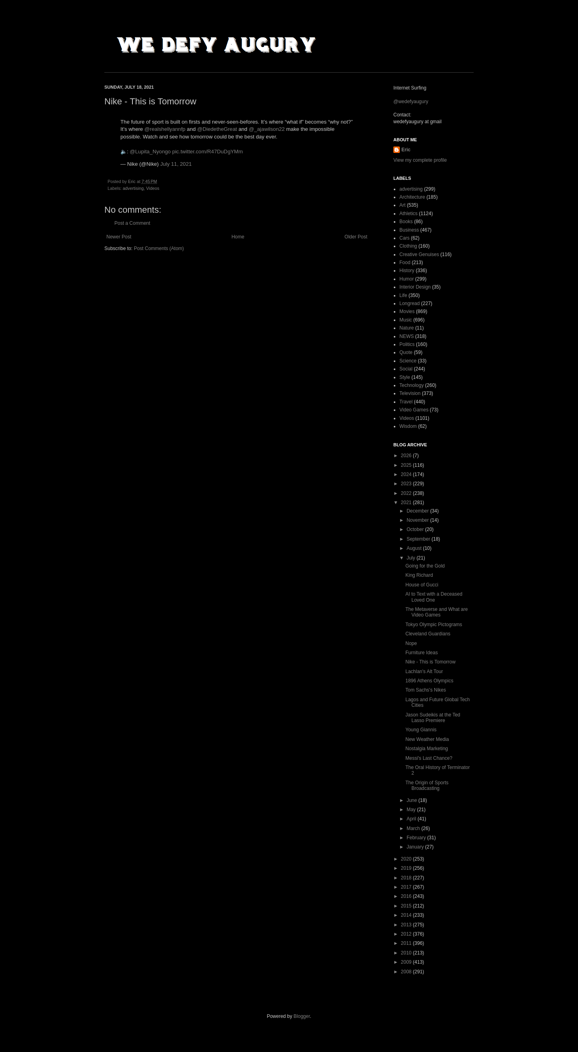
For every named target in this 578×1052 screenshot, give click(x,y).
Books (406, 221)
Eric (406, 150)
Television (410, 393)
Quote (406, 352)
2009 (407, 962)
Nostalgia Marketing (426, 748)
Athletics (408, 213)
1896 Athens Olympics (429, 681)
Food (404, 262)
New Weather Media (427, 739)
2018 (407, 878)
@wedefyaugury (410, 101)
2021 (407, 502)
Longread (409, 303)
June (412, 800)
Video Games (414, 410)
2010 (407, 953)
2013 (407, 925)
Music (405, 320)
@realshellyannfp (164, 129)
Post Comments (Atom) (159, 248)
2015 (407, 906)
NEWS (406, 336)
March (414, 828)
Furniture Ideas (421, 652)
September (419, 539)
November (418, 520)
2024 (407, 474)
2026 (407, 455)
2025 (407, 465)
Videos (152, 188)
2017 (407, 887)
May (412, 809)
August (415, 548)
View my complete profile (420, 160)
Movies (407, 311)
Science (408, 361)
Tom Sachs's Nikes (425, 690)
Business (409, 230)
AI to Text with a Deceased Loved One (433, 596)
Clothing (408, 246)
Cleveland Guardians (427, 634)
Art (402, 205)
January (416, 847)
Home (238, 237)
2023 (407, 483)
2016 (407, 896)
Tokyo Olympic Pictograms (433, 624)
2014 (407, 915)
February (417, 837)
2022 (407, 493)
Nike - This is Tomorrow (430, 662)
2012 (407, 934)
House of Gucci (421, 585)
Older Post (355, 237)
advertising (133, 188)
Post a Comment (132, 223)
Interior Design (415, 287)
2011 (407, 943)
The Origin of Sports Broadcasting (426, 785)
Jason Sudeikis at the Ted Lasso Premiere (432, 717)
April (412, 819)
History (406, 270)
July (412, 558)
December (418, 511)
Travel (406, 402)
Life (403, 295)
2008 (407, 972)
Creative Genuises (419, 254)
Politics (407, 344)
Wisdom (408, 426)
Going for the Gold (425, 566)
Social (406, 369)
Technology (411, 385)
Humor (406, 279)
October (416, 529)
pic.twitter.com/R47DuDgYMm (207, 152)
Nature (406, 328)
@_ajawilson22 (267, 129)
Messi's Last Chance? (428, 758)
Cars (404, 238)
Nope (411, 643)
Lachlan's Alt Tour (424, 671)
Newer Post (118, 237)
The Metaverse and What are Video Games (436, 612)
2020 (407, 859)
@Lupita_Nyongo (150, 152)
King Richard (419, 575)
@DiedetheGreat (217, 129)
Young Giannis (421, 730)
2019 (407, 868)
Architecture (412, 197)
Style (404, 377)
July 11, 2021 (175, 164)
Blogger (301, 1016)
